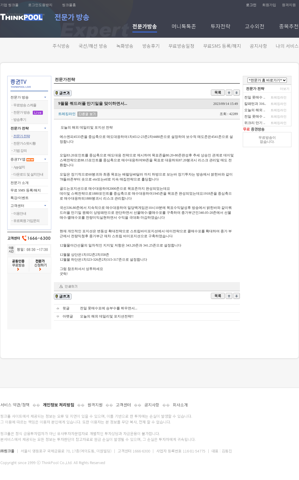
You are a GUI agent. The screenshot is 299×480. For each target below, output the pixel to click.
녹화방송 (125, 45)
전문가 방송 (19, 97)
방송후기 (151, 45)
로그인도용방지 (40, 5)
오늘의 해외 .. (254, 110)
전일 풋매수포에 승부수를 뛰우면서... (108, 308)
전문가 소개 (19, 183)
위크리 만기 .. (254, 123)
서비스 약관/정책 (15, 405)
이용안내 (19, 213)
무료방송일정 (181, 45)
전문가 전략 (19, 128)
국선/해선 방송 (93, 45)
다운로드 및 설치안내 (28, 174)
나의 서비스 (287, 45)
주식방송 (61, 45)
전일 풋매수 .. (254, 97)
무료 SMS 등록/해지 (25, 190)
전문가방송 (144, 27)
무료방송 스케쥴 (24, 105)
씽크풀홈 (69, 5)
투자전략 (220, 27)
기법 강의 (20, 151)
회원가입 (269, 5)
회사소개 (180, 405)
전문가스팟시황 (24, 143)
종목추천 (289, 27)
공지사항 (258, 45)
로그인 (251, 5)
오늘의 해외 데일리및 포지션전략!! (107, 316)
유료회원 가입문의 (26, 221)
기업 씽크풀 (9, 5)
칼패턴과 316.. (255, 104)
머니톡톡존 (184, 27)
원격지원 (289, 5)
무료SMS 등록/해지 (222, 45)
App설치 (19, 167)
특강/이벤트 (19, 198)
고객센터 (123, 405)
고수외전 (255, 27)
